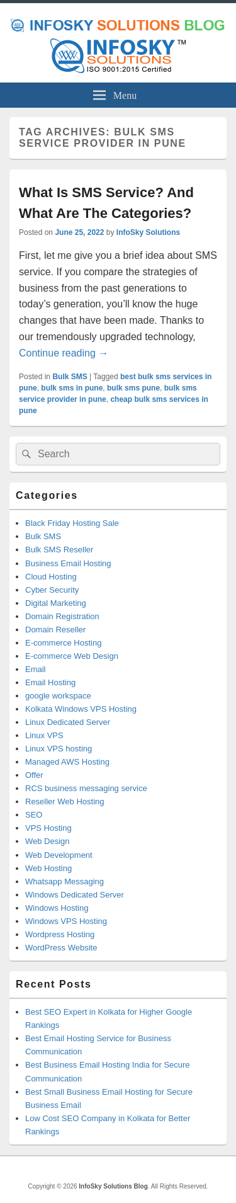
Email (35, 669)
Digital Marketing (55, 603)
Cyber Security (52, 590)
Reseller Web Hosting (64, 801)
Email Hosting (50, 682)
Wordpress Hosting (59, 934)
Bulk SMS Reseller (59, 549)
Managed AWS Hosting (67, 762)
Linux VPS (44, 735)
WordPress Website (61, 947)
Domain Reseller (55, 629)
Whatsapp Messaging (64, 881)
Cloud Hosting (51, 576)
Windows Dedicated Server (74, 894)
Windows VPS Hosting (66, 921)
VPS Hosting (48, 828)
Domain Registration (62, 616)
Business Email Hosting (68, 563)
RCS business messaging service (86, 788)
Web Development (59, 855)
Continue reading (63, 353)
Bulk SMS (69, 376)
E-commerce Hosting (63, 642)
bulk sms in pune (72, 388)
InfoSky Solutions (148, 232)
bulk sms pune (133, 388)
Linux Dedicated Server (67, 722)
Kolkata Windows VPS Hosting (81, 709)
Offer (34, 775)
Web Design (47, 841)
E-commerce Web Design (71, 656)
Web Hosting (48, 868)
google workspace (58, 695)
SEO (33, 814)
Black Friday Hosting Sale (72, 523)
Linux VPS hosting (58, 748)
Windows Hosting (56, 908)
